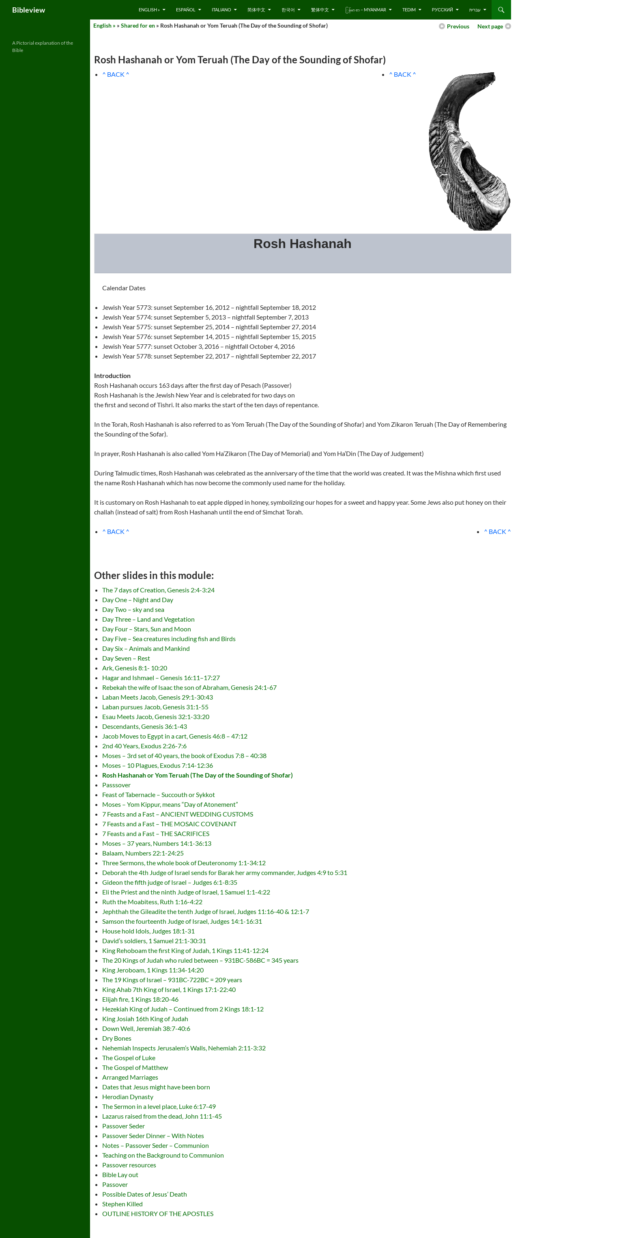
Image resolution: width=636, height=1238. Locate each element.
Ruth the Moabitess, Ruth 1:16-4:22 (152, 901)
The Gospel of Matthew (135, 1067)
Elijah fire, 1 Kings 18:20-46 (140, 999)
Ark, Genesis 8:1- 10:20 (134, 668)
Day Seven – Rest (126, 658)
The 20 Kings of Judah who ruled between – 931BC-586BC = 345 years (200, 960)
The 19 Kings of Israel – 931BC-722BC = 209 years (172, 979)
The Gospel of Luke (128, 1057)
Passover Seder (123, 1126)
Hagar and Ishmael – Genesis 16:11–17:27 (161, 677)
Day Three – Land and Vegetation (148, 619)
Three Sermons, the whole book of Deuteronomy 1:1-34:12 (184, 862)
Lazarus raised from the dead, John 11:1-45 (162, 1116)
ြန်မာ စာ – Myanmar (365, 9)
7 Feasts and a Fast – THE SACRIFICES (155, 833)
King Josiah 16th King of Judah (145, 1018)
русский (442, 9)
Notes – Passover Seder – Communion (155, 1145)
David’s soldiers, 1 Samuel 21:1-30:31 (154, 940)
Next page (490, 26)
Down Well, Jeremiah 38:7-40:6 (146, 1028)
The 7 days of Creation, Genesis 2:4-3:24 (158, 590)
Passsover (116, 785)
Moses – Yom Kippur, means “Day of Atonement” (170, 804)
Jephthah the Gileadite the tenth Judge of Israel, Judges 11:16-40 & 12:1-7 (205, 911)
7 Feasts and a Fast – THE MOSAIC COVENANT (169, 823)
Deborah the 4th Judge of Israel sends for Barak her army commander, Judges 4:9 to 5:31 (224, 872)
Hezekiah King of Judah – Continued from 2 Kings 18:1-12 (183, 1009)
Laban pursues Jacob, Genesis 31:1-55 (155, 707)
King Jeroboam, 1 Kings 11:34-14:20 (153, 970)
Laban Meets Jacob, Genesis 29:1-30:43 (157, 697)
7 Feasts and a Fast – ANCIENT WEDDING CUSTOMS (177, 814)
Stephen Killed (122, 1204)
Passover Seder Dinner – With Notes (153, 1135)
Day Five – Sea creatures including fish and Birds (169, 638)
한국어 (288, 9)
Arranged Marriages (130, 1077)
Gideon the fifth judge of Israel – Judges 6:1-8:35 (169, 882)
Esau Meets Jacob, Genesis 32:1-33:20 (155, 716)
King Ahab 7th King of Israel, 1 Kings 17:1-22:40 (169, 989)
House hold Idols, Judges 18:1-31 (148, 931)
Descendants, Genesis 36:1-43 (144, 726)
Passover (115, 1184)
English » (149, 9)
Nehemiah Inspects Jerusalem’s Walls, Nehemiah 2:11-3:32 (184, 1048)
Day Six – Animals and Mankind (146, 648)
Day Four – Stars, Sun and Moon (146, 629)
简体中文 (256, 9)
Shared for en (138, 25)
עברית (475, 9)
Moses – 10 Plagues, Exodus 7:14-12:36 (157, 765)
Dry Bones (116, 1038)
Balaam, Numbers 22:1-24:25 (143, 853)
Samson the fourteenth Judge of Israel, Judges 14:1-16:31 (182, 921)
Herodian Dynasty (127, 1096)
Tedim (409, 9)
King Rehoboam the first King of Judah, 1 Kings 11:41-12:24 (185, 950)
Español (186, 9)
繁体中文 (320, 9)
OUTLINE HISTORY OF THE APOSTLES (157, 1213)
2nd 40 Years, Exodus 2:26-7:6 (144, 746)
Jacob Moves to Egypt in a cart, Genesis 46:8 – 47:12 (174, 736)
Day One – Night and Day (137, 599)
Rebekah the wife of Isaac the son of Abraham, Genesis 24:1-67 (189, 687)
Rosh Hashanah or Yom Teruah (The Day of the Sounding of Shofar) (197, 775)
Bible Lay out (120, 1174)
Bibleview (28, 9)
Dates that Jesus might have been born (156, 1087)
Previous (458, 26)
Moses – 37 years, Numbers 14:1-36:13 (156, 843)
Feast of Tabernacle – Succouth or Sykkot (158, 794)
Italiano (221, 9)
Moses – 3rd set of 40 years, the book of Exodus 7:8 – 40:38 (184, 755)
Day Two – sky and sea (133, 609)
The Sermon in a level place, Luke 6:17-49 (159, 1106)
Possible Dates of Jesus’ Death (144, 1194)
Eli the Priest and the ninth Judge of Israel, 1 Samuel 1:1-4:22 (186, 892)
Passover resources (129, 1165)
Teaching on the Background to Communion (163, 1155)
